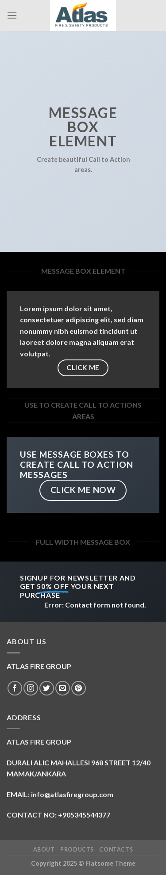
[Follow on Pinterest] (78, 688)
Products (77, 849)
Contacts (116, 849)
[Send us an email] (62, 688)
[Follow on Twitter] (46, 688)
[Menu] (12, 15)
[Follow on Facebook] (15, 688)
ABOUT (44, 849)
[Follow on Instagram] (30, 688)
